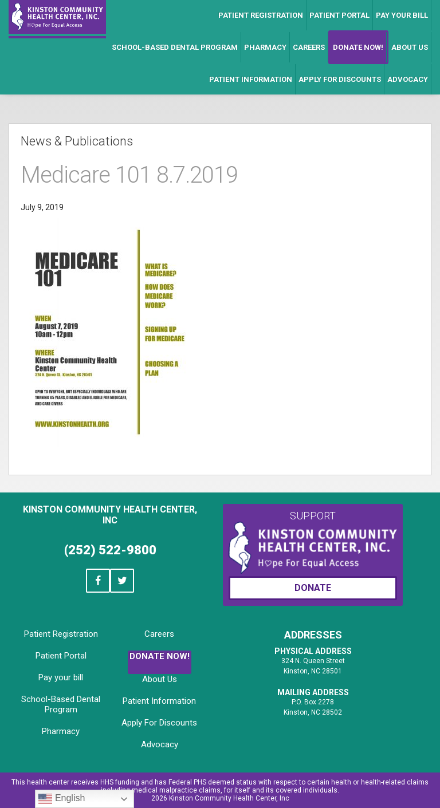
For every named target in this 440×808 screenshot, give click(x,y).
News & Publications (77, 141)
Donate (312, 587)
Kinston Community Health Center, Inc (110, 515)
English (61, 799)
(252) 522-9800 (110, 550)
